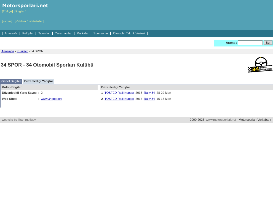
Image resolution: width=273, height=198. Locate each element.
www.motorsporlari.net (221, 119)
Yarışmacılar (63, 33)
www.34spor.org (51, 98)
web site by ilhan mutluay (19, 119)
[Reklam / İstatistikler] (29, 21)
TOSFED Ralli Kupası (119, 92)
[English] (20, 11)
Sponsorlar (100, 33)
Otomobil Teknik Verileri (129, 33)
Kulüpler (27, 33)
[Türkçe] (7, 11)
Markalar (83, 33)
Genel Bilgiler (11, 81)
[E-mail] (7, 21)
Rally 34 (149, 92)
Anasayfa (11, 33)
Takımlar (44, 33)
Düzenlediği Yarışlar (38, 81)
